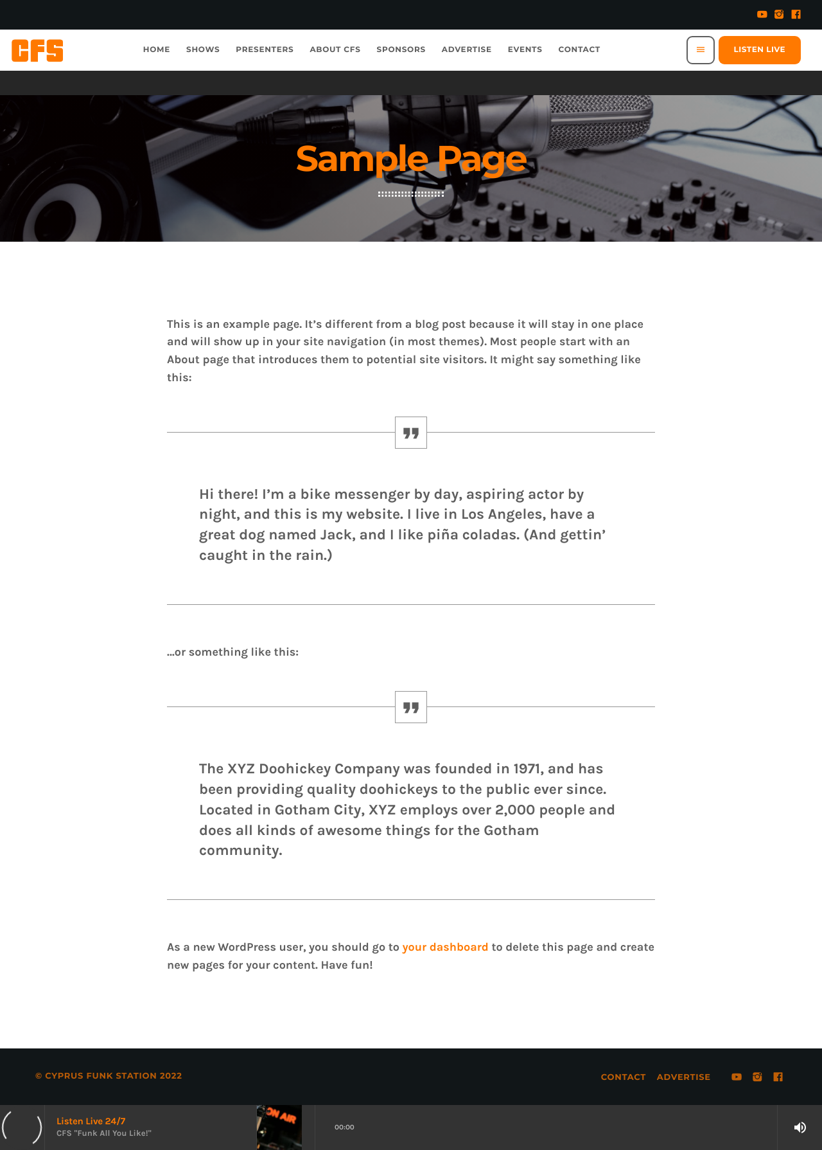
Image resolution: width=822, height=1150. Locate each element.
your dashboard (445, 947)
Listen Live (759, 50)
